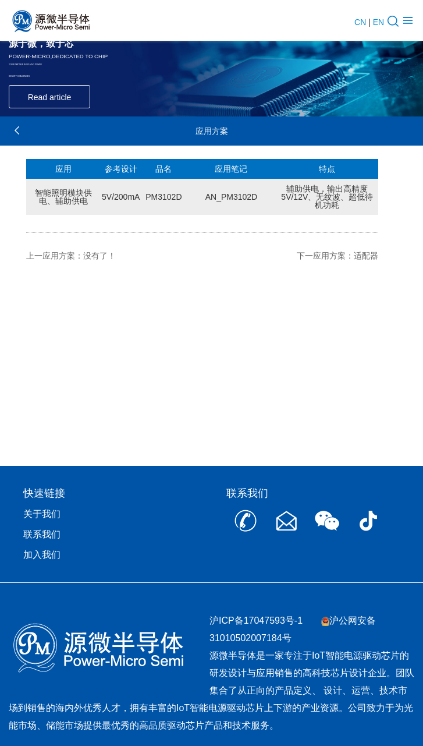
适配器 (366, 255)
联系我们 (42, 534)
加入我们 (42, 555)
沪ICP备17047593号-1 (256, 620)
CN (360, 22)
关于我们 (42, 514)
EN (378, 22)
